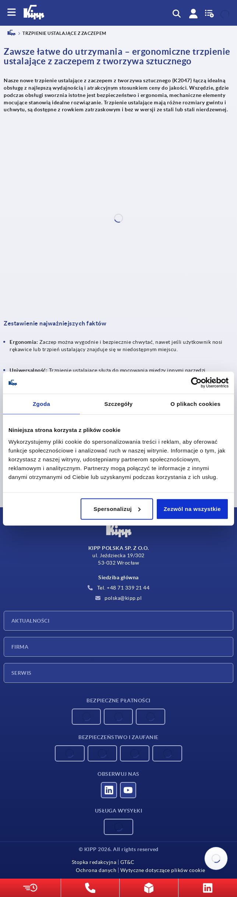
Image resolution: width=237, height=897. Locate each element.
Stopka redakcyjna (94, 862)
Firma (19, 647)
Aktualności (30, 621)
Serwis (21, 673)
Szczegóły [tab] (118, 404)
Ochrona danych (96, 870)
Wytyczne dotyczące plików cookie (162, 870)
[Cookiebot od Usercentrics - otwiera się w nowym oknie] (196, 382)
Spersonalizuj (117, 508)
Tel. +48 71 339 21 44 (118, 588)
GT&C (127, 862)
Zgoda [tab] (41, 404)
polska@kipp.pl (118, 598)
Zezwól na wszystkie (192, 508)
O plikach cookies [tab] (195, 404)
